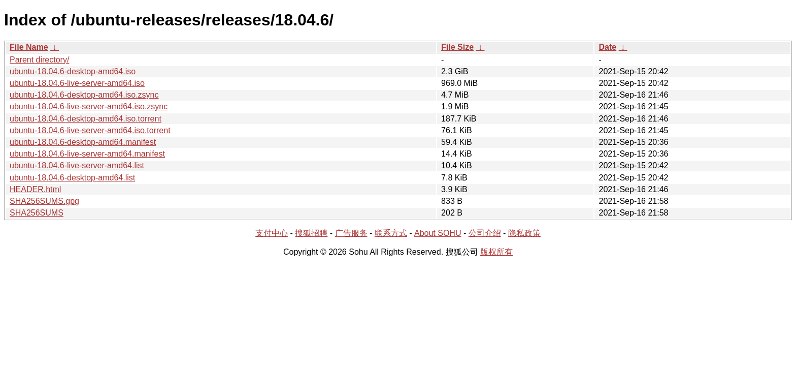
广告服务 (351, 233)
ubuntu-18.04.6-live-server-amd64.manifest (87, 153)
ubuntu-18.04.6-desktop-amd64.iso (73, 71)
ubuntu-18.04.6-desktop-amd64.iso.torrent (85, 118)
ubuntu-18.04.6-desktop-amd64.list (72, 177)
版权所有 (496, 252)
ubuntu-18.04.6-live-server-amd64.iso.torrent (90, 130)
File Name (29, 47)
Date (607, 47)
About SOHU (437, 233)
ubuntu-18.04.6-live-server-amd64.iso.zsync (89, 106)
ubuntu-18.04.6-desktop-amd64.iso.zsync (84, 94)
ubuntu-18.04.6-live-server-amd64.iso (77, 83)
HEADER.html (35, 189)
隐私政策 (524, 233)
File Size (457, 47)
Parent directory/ (39, 59)
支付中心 (271, 233)
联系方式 (391, 233)
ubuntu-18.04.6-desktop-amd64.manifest (83, 142)
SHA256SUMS (36, 212)
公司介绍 (485, 233)
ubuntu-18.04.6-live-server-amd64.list (77, 165)
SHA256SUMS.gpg (44, 201)
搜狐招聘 (311, 233)
